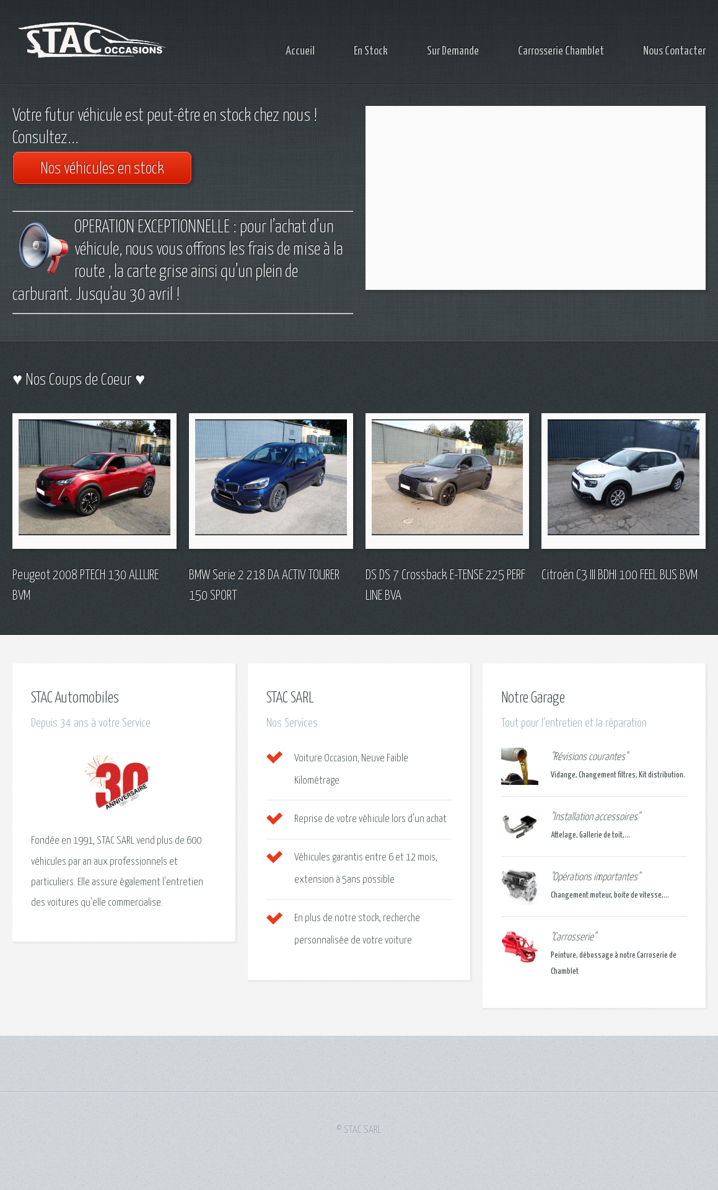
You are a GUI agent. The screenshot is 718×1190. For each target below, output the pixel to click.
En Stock (371, 51)
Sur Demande (453, 51)
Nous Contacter (674, 51)
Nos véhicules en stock (102, 169)
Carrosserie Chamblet (561, 51)
